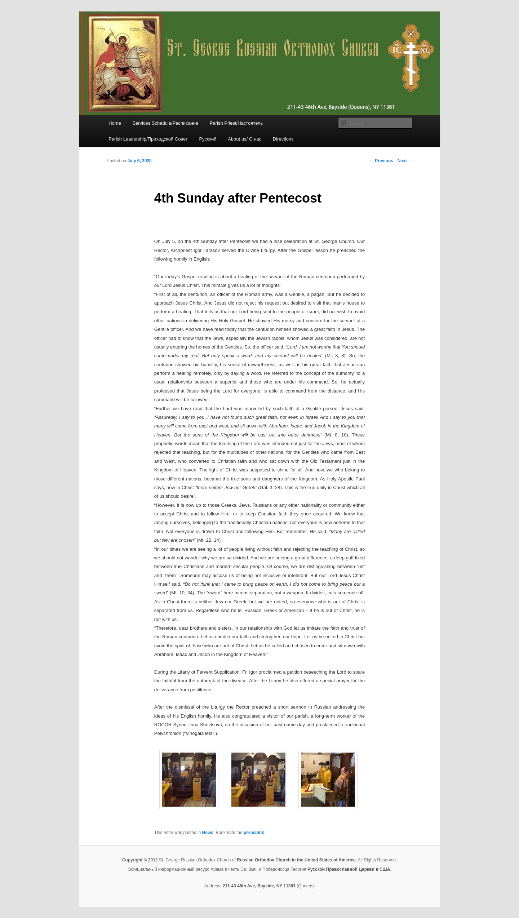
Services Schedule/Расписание (165, 123)
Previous (381, 160)
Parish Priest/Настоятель (236, 123)
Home (114, 123)
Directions (283, 139)
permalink (254, 832)
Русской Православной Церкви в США (348, 869)
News (207, 832)
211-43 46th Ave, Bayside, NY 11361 (258, 885)
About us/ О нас (244, 139)
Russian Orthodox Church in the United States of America (296, 859)
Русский (207, 139)
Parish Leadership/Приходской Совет (148, 139)
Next (405, 160)
